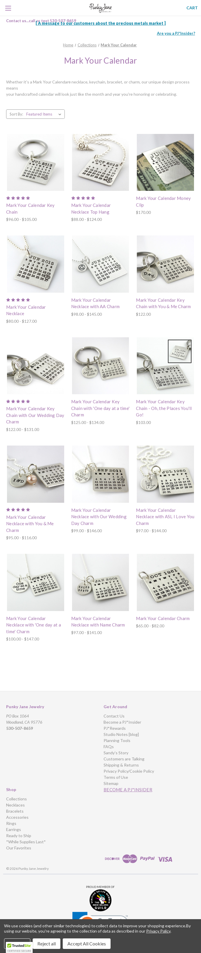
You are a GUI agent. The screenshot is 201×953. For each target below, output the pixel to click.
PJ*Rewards (115, 728)
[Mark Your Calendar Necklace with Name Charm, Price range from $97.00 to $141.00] (100, 582)
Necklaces (15, 804)
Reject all (46, 943)
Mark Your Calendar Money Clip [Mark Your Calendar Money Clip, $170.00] (163, 201)
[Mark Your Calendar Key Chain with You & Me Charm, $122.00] (165, 264)
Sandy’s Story (116, 752)
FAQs (109, 746)
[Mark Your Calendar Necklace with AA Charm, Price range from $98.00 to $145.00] (100, 264)
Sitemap (111, 783)
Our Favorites (18, 847)
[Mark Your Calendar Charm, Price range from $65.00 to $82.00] (165, 582)
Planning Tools (117, 740)
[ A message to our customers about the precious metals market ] (101, 23)
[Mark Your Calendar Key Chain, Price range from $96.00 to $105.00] (35, 162)
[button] (100, 900)
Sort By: (16, 114)
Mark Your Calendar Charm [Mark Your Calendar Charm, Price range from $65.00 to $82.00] (163, 618)
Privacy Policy (158, 930)
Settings (17, 943)
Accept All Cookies (86, 943)
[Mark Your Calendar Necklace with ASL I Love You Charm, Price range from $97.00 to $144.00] (165, 474)
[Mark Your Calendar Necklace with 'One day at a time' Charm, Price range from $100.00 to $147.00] (35, 582)
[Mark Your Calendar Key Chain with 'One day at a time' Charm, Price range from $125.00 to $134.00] (100, 366)
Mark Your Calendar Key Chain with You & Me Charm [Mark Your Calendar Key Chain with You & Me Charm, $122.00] (163, 303)
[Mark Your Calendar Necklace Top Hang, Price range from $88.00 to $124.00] (100, 162)
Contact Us (114, 715)
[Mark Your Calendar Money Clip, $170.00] (165, 162)
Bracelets (15, 811)
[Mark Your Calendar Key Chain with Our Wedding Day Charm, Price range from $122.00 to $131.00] (35, 366)
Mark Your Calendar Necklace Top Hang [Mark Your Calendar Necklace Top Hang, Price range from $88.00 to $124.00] (91, 208)
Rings (11, 823)
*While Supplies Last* (26, 841)
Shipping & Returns (121, 764)
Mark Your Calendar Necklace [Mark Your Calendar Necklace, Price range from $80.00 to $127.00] (26, 310)
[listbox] (44, 114)
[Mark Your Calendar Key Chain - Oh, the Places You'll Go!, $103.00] (165, 366)
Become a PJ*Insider (122, 722)
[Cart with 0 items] (192, 8)
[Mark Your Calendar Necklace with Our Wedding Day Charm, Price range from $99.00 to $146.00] (100, 474)
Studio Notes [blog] (121, 734)
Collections (16, 798)
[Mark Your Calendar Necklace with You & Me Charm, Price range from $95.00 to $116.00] (35, 474)
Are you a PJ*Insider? (176, 33)
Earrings (13, 829)
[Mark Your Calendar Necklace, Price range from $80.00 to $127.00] (35, 264)
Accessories (17, 817)
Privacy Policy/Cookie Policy (129, 771)
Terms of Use (116, 777)
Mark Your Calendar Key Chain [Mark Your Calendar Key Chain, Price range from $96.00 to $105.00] (30, 208)
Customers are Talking (124, 758)
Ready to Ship (18, 835)
